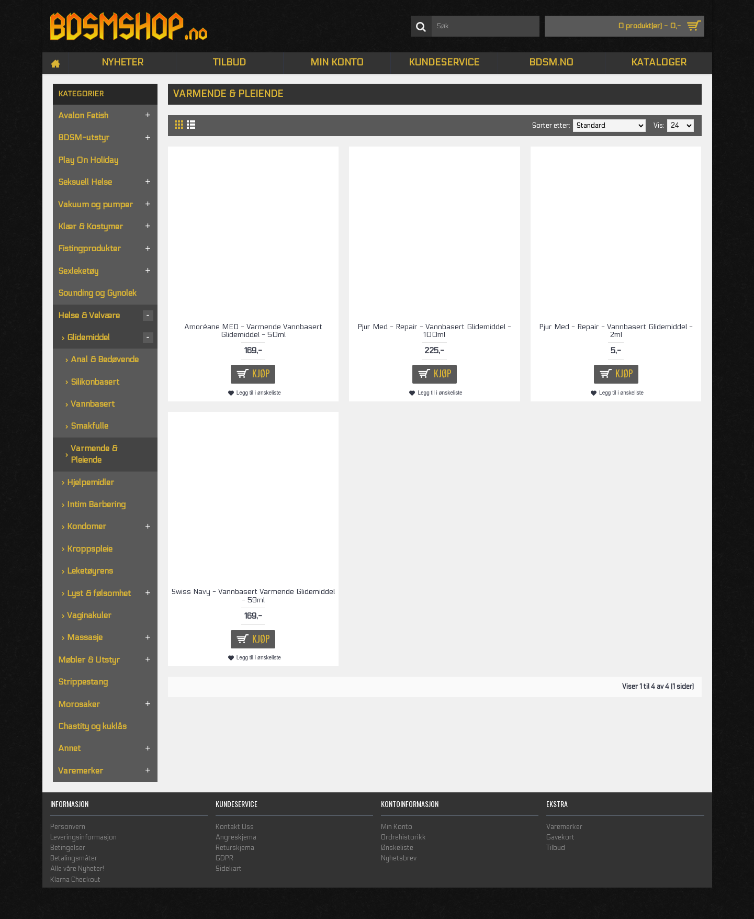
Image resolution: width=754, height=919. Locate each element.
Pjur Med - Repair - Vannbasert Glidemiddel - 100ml (434, 330)
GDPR (224, 858)
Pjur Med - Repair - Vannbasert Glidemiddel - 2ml (616, 330)
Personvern (67, 827)
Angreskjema (236, 837)
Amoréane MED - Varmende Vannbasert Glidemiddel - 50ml (253, 330)
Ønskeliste (397, 848)
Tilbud (555, 848)
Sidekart (229, 869)
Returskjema (235, 848)
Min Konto (396, 827)
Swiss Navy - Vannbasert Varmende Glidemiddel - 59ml (253, 595)
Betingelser (67, 848)
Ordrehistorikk (403, 837)
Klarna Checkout (75, 880)
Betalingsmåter (73, 858)
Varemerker (564, 827)
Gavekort (560, 837)
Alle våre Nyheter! (77, 869)
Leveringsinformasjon (83, 837)
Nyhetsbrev (399, 858)
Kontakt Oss (235, 827)
